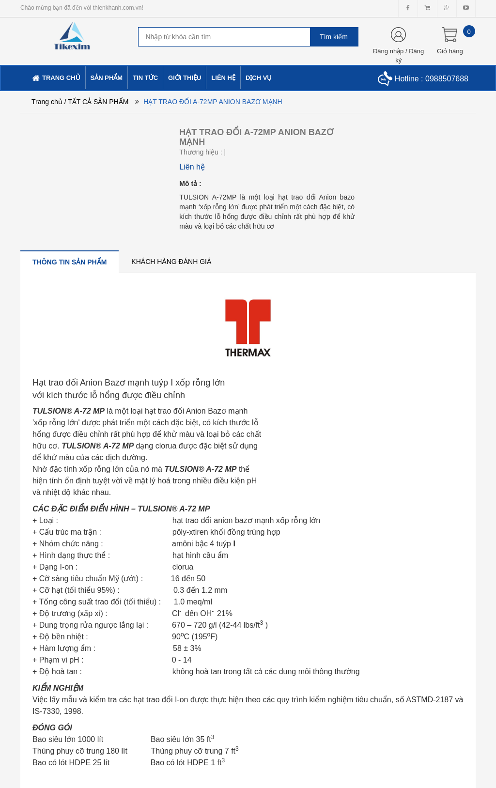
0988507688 (446, 79)
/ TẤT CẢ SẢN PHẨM (96, 102)
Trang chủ (46, 102)
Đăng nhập (388, 51)
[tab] (69, 261)
